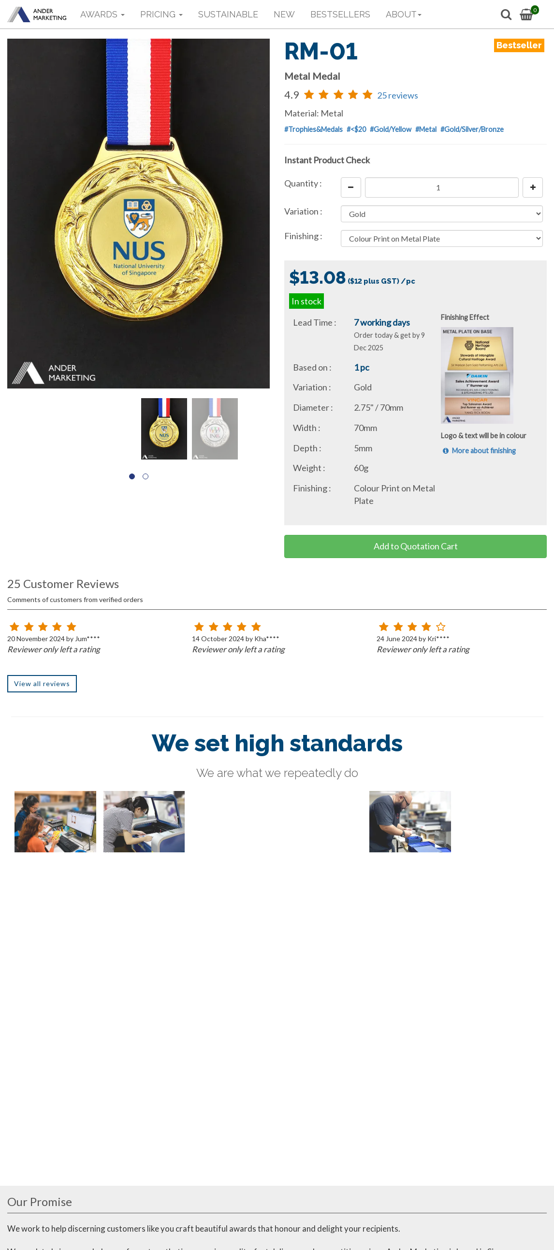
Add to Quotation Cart (416, 546)
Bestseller (519, 45)
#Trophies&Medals (313, 129)
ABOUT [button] (404, 14)
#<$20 (356, 129)
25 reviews (397, 95)
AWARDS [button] (102, 14)
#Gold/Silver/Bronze (472, 129)
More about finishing (478, 450)
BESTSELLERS (340, 14)
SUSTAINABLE (228, 14)
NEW (284, 14)
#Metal (426, 129)
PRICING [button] (161, 14)
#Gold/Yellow (390, 129)
